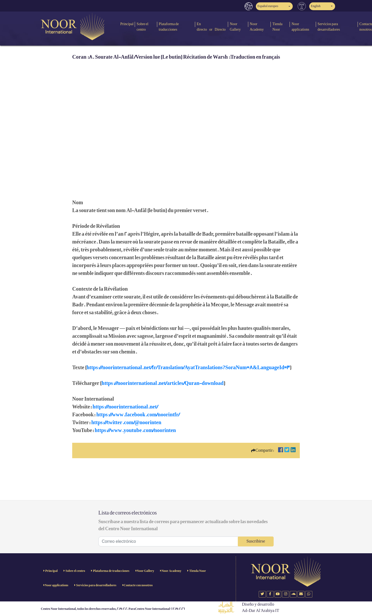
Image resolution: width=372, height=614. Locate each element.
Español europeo (267, 6)
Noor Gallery (235, 26)
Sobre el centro (142, 26)
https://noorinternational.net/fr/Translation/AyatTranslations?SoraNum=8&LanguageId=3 (188, 367)
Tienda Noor (277, 26)
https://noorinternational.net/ (125, 407)
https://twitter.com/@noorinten (126, 422)
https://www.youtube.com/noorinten (135, 430)
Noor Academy (257, 26)
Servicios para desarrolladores (329, 26)
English (315, 6)
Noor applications (300, 26)
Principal (127, 24)
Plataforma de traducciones (169, 26)
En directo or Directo (211, 26)
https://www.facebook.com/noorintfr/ (138, 415)
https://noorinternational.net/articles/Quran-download (162, 383)
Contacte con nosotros (138, 585)
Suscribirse (255, 541)
